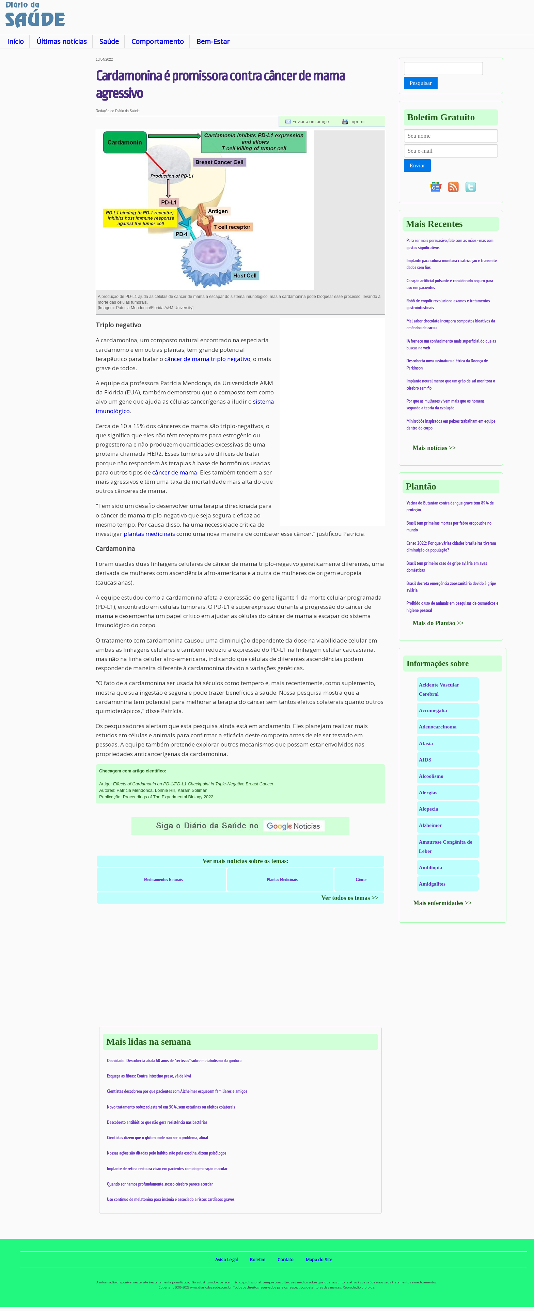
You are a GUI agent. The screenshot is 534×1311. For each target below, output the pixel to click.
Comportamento (157, 41)
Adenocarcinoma (438, 726)
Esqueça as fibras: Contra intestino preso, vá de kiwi (149, 1076)
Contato (286, 1259)
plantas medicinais (149, 534)
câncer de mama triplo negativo (207, 359)
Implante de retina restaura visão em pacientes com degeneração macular (167, 1168)
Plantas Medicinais (282, 879)
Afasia (426, 743)
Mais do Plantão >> (438, 623)
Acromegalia (433, 710)
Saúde (109, 41)
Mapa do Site (319, 1259)
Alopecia (428, 809)
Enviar (417, 165)
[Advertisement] (47, 160)
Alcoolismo (431, 776)
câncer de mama (174, 472)
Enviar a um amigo (311, 121)
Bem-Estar (213, 41)
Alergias (428, 792)
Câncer (361, 879)
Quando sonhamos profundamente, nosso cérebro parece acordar (160, 1184)
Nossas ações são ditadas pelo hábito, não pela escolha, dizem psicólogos (166, 1153)
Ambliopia (430, 867)
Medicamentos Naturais (163, 879)
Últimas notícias (61, 41)
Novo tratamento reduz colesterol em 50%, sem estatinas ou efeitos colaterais (171, 1107)
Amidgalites (432, 884)
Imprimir (357, 121)
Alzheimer (430, 825)
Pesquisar (421, 83)
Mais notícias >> (434, 447)
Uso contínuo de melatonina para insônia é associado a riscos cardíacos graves (170, 1199)
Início (15, 41)
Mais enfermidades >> (442, 903)
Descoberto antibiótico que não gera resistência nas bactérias (157, 1122)
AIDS (425, 760)
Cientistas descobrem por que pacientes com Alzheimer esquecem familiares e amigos (177, 1091)
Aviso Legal (226, 1259)
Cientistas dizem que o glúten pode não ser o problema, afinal (157, 1137)
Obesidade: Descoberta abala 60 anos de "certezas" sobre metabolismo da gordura (174, 1060)
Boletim (257, 1259)
